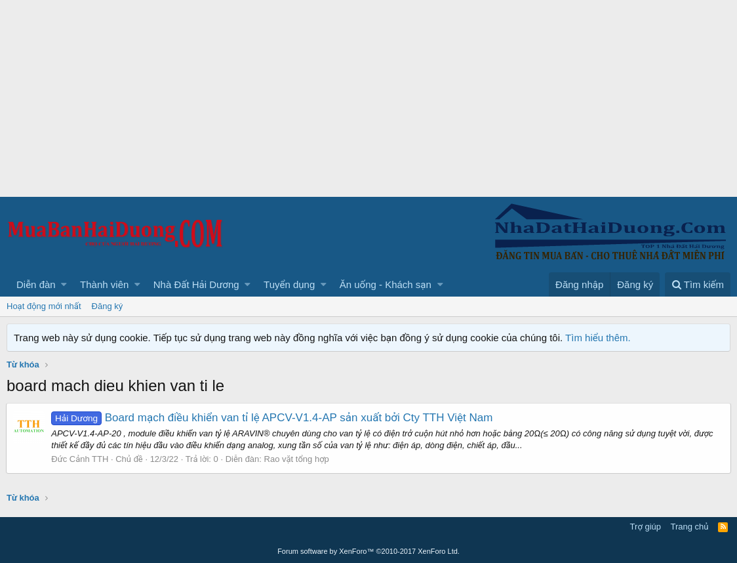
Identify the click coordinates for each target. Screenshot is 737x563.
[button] (64, 284)
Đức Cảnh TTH (80, 459)
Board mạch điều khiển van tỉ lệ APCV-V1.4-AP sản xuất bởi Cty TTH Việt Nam (272, 417)
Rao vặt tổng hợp (296, 459)
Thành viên (104, 284)
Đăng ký (107, 306)
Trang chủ (690, 527)
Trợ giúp (645, 527)
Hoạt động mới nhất (44, 306)
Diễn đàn (36, 284)
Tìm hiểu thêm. (598, 337)
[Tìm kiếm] (697, 284)
